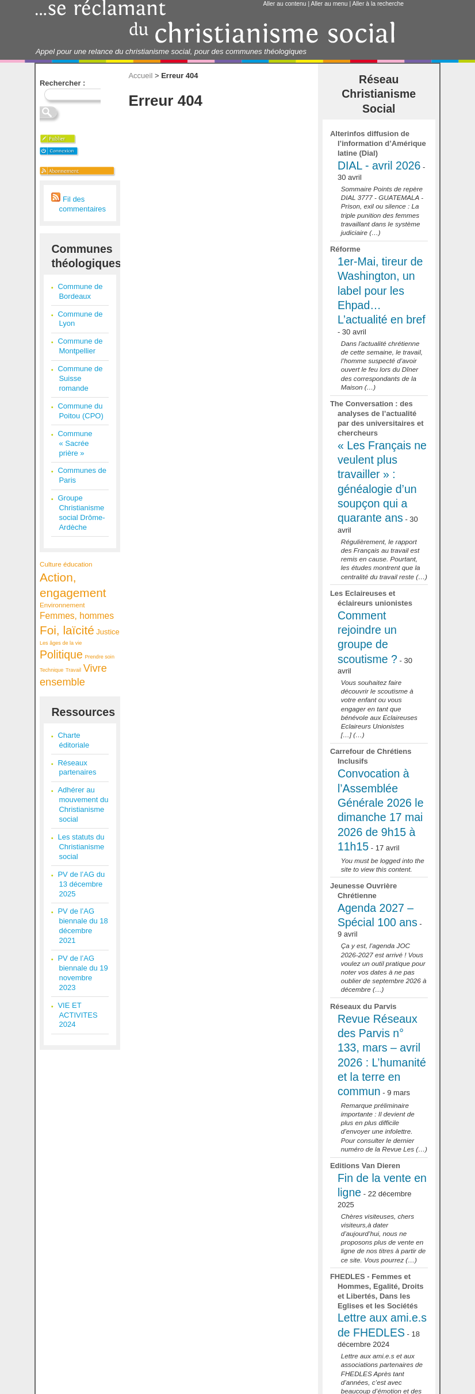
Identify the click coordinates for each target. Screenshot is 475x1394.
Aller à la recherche (378, 4)
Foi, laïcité (67, 630)
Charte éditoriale (73, 740)
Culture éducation (66, 564)
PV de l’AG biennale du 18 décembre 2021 (83, 926)
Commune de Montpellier (80, 346)
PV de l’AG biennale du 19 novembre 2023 (83, 973)
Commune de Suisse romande (80, 378)
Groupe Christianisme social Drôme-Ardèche (81, 513)
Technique (51, 670)
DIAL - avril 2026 (379, 165)
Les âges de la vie (61, 643)
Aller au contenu (285, 4)
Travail (73, 670)
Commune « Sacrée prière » (75, 443)
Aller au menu (329, 4)
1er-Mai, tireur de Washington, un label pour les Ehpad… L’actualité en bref (382, 290)
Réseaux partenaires (77, 767)
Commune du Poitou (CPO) (80, 411)
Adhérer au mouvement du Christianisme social (83, 804)
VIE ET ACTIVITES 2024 (77, 1015)
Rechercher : (62, 83)
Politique (61, 654)
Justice (107, 631)
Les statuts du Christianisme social (81, 847)
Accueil (140, 75)
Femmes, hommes (77, 616)
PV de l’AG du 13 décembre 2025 (81, 884)
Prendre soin (99, 657)
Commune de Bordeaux (80, 291)
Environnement (62, 605)
